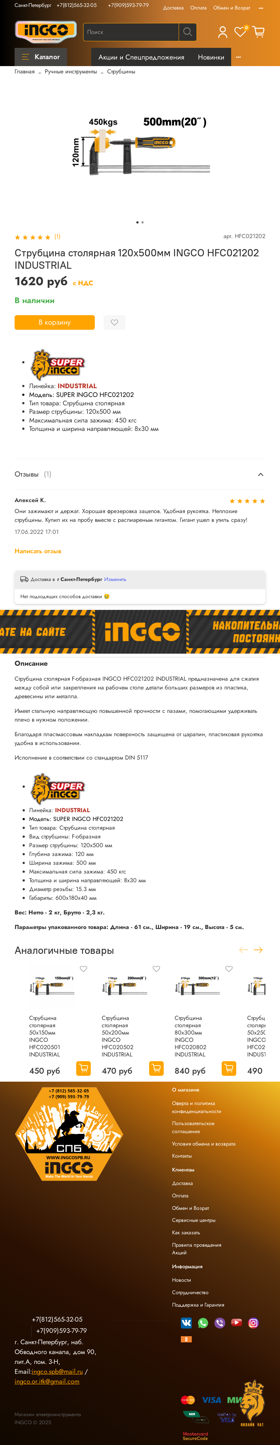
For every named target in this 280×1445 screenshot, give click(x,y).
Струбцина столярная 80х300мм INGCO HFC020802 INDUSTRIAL (190, 1036)
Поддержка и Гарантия (198, 1304)
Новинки (211, 57)
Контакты (182, 1155)
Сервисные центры (193, 1220)
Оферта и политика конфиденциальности (196, 1107)
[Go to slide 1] (137, 222)
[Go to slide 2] (142, 222)
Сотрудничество (190, 1292)
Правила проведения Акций (196, 1249)
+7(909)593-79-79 (128, 5)
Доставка (173, 7)
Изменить (115, 579)
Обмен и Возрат (231, 7)
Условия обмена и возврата (204, 1143)
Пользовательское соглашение (193, 1127)
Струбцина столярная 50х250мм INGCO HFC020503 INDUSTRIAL (263, 1036)
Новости (181, 1280)
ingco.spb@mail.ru (57, 1371)
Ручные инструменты (71, 71)
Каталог (41, 56)
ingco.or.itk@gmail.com (47, 1381)
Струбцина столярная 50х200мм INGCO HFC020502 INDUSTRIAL (117, 1036)
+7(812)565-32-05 (77, 5)
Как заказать (186, 1232)
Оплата (198, 7)
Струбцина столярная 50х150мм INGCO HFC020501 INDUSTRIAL (44, 1036)
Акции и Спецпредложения (141, 57)
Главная (25, 71)
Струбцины (121, 71)
